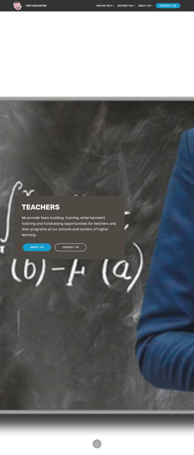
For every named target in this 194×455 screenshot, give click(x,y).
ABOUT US (144, 5)
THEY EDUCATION (36, 5)
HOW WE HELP (104, 5)
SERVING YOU (125, 5)
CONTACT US (168, 5)
